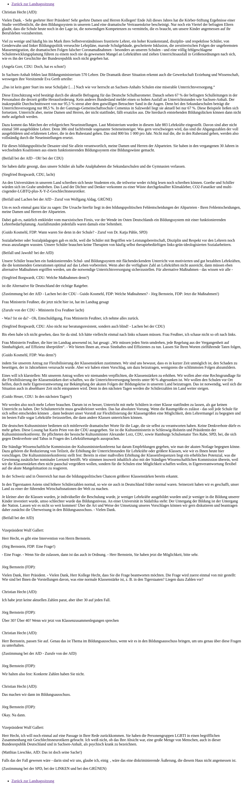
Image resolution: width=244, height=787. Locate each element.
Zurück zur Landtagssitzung (32, 4)
